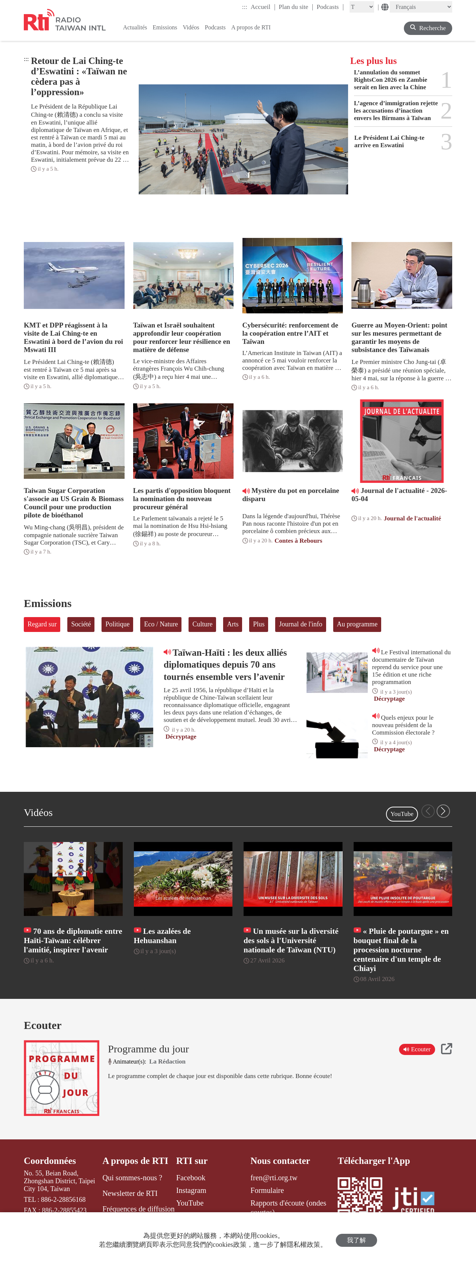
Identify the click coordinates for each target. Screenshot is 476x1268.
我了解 (356, 1240)
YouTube (402, 813)
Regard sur (42, 624)
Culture (202, 624)
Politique (117, 624)
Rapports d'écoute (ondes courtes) (289, 1207)
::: (244, 6)
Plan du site (296, 6)
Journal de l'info (300, 624)
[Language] (421, 7)
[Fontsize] (362, 7)
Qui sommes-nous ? (132, 1178)
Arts (232, 624)
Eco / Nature (161, 624)
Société (81, 624)
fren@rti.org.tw (274, 1178)
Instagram (191, 1190)
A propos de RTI (135, 1161)
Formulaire (267, 1190)
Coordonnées (50, 1161)
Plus (258, 624)
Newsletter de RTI (129, 1193)
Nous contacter (280, 1161)
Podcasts (330, 6)
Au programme (357, 624)
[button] (443, 811)
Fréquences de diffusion (138, 1209)
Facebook (191, 1178)
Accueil (263, 6)
